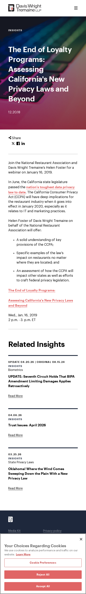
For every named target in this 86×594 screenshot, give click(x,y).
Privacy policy (52, 531)
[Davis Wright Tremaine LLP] (24, 8)
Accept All (43, 586)
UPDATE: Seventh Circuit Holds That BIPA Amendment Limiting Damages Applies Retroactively (41, 381)
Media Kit (14, 531)
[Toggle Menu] (76, 8)
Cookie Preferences (43, 562)
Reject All (43, 574)
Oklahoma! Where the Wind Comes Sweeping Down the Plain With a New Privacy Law (38, 473)
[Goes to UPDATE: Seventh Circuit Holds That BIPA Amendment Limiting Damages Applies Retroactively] (15, 396)
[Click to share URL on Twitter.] (13, 144)
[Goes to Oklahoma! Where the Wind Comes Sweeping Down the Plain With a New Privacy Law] (15, 488)
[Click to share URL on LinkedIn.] (23, 144)
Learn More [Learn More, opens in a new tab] (23, 554)
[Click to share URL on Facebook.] (18, 144)
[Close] (81, 539)
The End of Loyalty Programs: (31, 290)
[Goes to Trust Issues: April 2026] (15, 435)
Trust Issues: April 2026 (27, 425)
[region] (43, 563)
